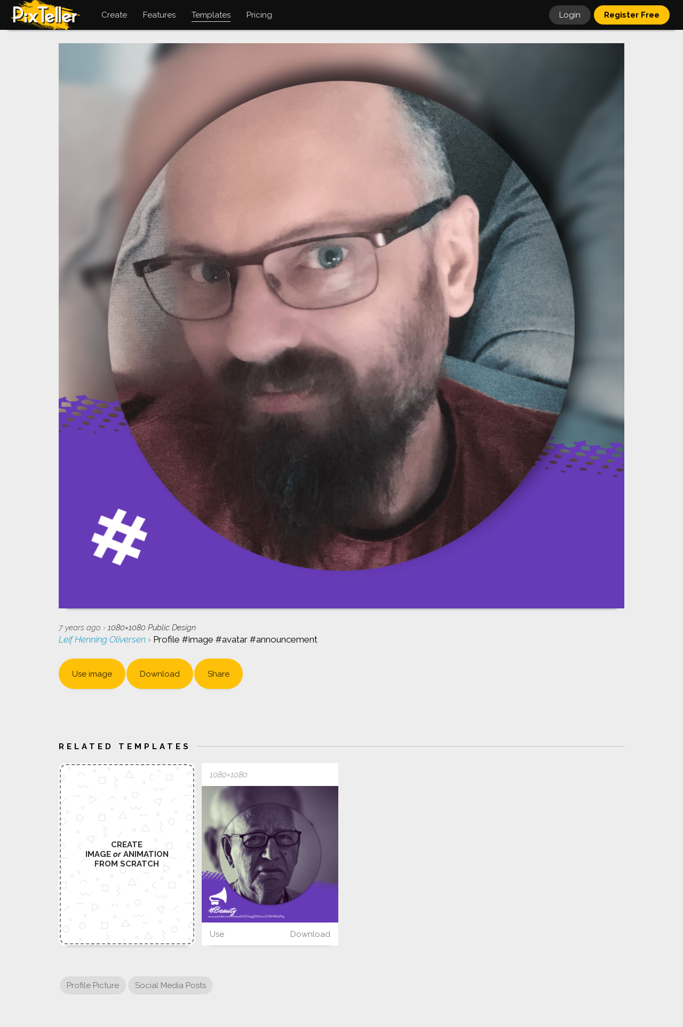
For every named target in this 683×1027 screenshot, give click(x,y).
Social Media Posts (170, 985)
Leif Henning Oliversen (103, 639)
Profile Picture (93, 985)
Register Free (632, 15)
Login (570, 15)
